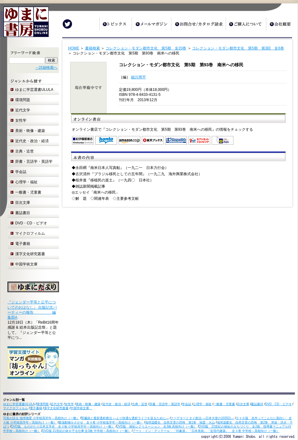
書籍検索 (92, 48)
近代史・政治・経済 (32, 141)
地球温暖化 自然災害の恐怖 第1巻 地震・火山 (180, 422)
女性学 (20, 120)
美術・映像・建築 (30, 131)
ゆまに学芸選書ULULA (34, 89)
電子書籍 (22, 243)
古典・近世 (24, 151)
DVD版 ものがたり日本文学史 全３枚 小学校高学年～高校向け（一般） (63, 426)
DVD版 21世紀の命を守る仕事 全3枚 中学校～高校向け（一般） (86, 431)
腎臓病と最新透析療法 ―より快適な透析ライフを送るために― (125, 418)
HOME (73, 48)
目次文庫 (22, 202)
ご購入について (246, 23)
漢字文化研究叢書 (30, 254)
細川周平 (138, 77)
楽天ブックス (153, 140)
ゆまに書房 (24, 24)
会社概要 (282, 23)
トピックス (115, 23)
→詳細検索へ (46, 67)
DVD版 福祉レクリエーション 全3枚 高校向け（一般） (156, 426)
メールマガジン (151, 23)
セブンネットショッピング (199, 140)
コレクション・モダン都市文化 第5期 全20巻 (146, 48)
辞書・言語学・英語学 (33, 161)
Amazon (129, 140)
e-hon (222, 140)
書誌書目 (22, 213)
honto (106, 140)
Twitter (67, 24)
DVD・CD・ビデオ (31, 223)
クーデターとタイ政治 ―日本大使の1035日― (202, 418)
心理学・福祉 (26, 182)
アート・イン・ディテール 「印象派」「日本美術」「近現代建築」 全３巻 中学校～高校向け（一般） (206, 431)
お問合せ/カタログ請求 (198, 23)
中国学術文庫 (28, 264)
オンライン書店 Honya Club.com (176, 140)
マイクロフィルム (30, 233)
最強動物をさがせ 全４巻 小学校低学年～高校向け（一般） (100, 422)
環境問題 (22, 100)
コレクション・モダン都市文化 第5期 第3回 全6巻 (238, 48)
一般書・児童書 (28, 192)
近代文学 (22, 110)
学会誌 (20, 172)
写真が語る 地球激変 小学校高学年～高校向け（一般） (41, 418)
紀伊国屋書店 (83, 140)
